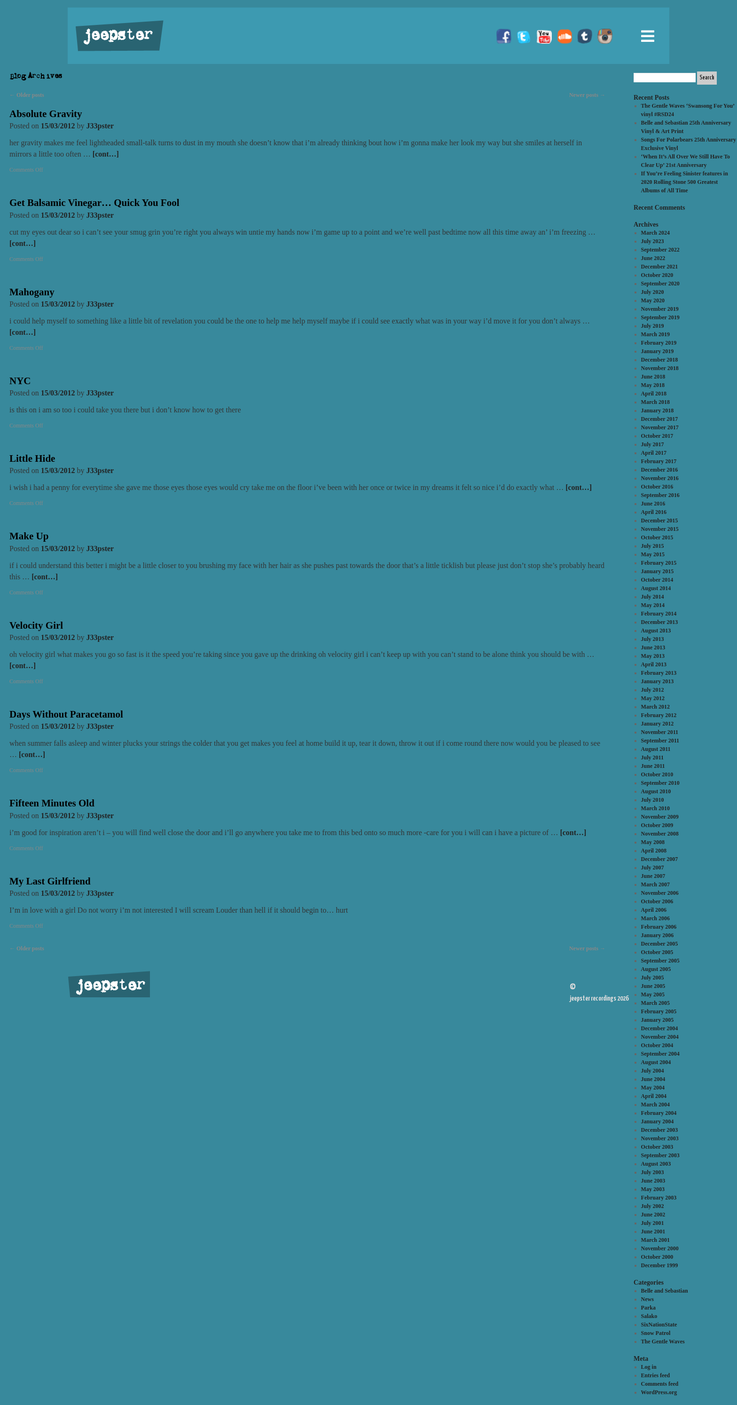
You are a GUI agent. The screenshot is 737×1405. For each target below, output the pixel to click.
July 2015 (652, 546)
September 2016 (660, 495)
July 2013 (652, 639)
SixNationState (659, 1324)
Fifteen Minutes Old (51, 803)
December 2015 (659, 520)
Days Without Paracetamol (66, 714)
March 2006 (655, 918)
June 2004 (653, 1079)
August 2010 (656, 791)
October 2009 (657, 825)
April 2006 (653, 910)
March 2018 (655, 402)
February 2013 (659, 673)
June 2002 (653, 1214)
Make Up (28, 536)
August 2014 (656, 588)
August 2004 (656, 1062)
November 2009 (660, 816)
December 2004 (659, 1028)
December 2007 (659, 859)
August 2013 (656, 630)
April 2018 (653, 393)
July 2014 (652, 596)
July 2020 (652, 292)
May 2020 (653, 300)
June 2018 (653, 376)
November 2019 (660, 309)
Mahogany (32, 292)
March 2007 (655, 884)
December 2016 (659, 469)
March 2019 (655, 334)
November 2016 (660, 478)
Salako (649, 1316)
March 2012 (655, 706)
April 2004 (653, 1096)
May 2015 (653, 554)
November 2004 (660, 1037)
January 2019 (657, 351)
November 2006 (660, 893)
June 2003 (653, 1180)
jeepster (116, 36)
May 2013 (653, 656)
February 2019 (659, 342)
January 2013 (657, 681)
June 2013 (653, 647)
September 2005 (660, 960)
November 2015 (660, 529)
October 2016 (657, 486)
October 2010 (657, 774)
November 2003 (660, 1138)
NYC (20, 381)
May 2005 (653, 994)
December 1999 (659, 1265)
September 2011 (660, 740)
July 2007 (652, 867)
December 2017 (659, 419)
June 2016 (653, 503)
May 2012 (653, 698)
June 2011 (653, 766)
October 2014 (657, 579)
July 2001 (652, 1223)
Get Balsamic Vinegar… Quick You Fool (94, 202)
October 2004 (657, 1045)
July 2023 (652, 241)
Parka (648, 1307)
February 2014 (659, 613)
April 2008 (653, 850)
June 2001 (653, 1231)
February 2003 (659, 1197)
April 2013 (653, 664)
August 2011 (656, 749)
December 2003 (659, 1130)
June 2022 (653, 258)
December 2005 (659, 943)
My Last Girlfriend (50, 881)
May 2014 (653, 605)
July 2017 (652, 444)
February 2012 (659, 715)
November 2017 (660, 427)
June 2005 (653, 986)
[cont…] (106, 154)
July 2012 (652, 690)
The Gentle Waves (663, 1341)
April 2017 (653, 453)
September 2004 (660, 1053)
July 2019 (652, 326)
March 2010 (655, 808)
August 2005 (656, 969)
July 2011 (652, 757)
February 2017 (659, 461)
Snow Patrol (656, 1333)
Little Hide (32, 458)
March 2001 (655, 1240)
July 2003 (652, 1172)
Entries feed (655, 1375)
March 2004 (655, 1104)
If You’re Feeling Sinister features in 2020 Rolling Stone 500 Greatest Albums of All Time (684, 182)
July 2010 (652, 800)
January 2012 (657, 723)
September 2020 (660, 283)
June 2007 (653, 876)
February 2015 (659, 563)
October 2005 (657, 952)
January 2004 (657, 1121)
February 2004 (659, 1113)
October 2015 (657, 537)
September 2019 (660, 317)
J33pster (100, 126)
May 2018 (653, 385)
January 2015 (657, 571)
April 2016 (653, 512)
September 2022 (660, 249)
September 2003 (660, 1155)
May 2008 (653, 842)
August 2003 (656, 1163)
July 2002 (652, 1206)
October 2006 (657, 901)
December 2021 (659, 266)
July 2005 (652, 977)
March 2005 (655, 1003)
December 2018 (659, 359)
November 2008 (660, 833)
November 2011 (659, 732)
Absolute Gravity (45, 113)
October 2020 (657, 275)
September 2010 (660, 783)
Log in (649, 1367)
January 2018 (657, 410)
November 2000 (660, 1248)
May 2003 (653, 1189)
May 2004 (653, 1087)
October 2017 (657, 436)
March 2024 (655, 232)
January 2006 (657, 935)
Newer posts (587, 95)
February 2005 (659, 1011)
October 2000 (657, 1257)
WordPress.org (659, 1392)
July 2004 (652, 1070)
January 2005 (657, 1020)
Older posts (26, 95)
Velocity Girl (36, 625)
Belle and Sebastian (664, 1290)
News (647, 1299)
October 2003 (657, 1147)
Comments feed (660, 1384)
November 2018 (660, 368)
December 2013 (659, 622)
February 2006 (659, 927)
